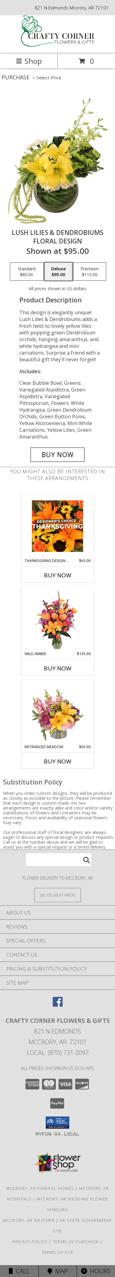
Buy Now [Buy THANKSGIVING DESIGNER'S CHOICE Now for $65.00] (57, 575)
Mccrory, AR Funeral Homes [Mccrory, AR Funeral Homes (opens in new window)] (40, 1188)
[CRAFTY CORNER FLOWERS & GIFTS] (57, 45)
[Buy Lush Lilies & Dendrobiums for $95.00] (57, 454)
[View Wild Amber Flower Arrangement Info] (57, 619)
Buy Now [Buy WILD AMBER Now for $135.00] (57, 668)
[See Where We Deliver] (57, 895)
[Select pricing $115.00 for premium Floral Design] (90, 271)
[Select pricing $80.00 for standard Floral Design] (26, 271)
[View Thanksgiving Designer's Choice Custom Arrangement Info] (57, 526)
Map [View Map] (58, 1271)
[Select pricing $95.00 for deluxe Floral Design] (58, 271)
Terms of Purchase (76, 1241)
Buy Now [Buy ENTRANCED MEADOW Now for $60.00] (57, 761)
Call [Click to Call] (19, 1271)
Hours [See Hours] (96, 1271)
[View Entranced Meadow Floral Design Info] (57, 712)
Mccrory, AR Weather (29, 1220)
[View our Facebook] (58, 1004)
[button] (57, 1122)
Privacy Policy (30, 1241)
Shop (29, 61)
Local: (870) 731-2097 (58, 1052)
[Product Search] (58, 860)
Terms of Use (58, 1252)
